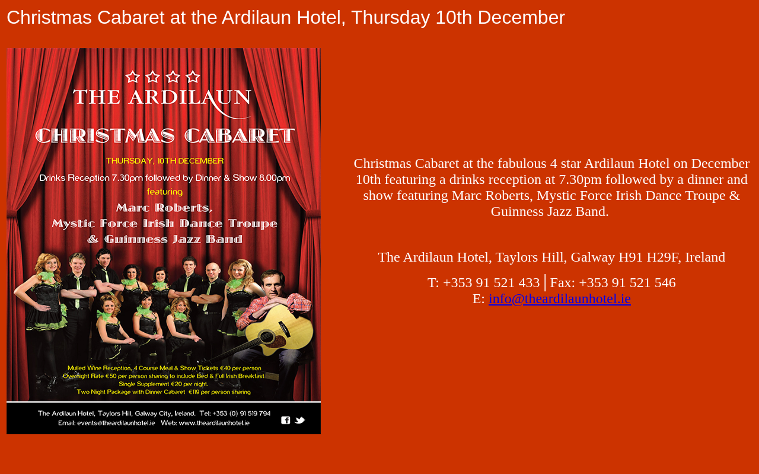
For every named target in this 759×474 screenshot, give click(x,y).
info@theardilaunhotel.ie (560, 298)
